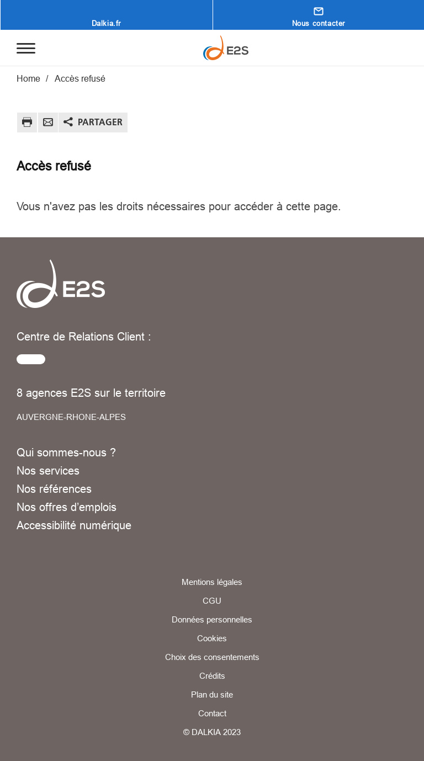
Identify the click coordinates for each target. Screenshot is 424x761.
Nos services (48, 470)
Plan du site (212, 694)
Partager (100, 121)
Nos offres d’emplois (66, 507)
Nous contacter (318, 23)
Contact (212, 713)
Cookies (212, 638)
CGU (212, 600)
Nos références (54, 488)
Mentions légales (212, 582)
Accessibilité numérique (74, 525)
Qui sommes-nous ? (66, 452)
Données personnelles (212, 619)
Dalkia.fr (106, 23)
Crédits (212, 675)
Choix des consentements (212, 657)
